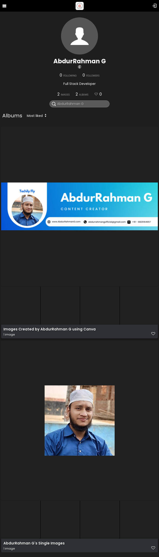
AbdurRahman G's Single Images (34, 543)
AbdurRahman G (79, 61)
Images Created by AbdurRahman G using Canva (49, 329)
